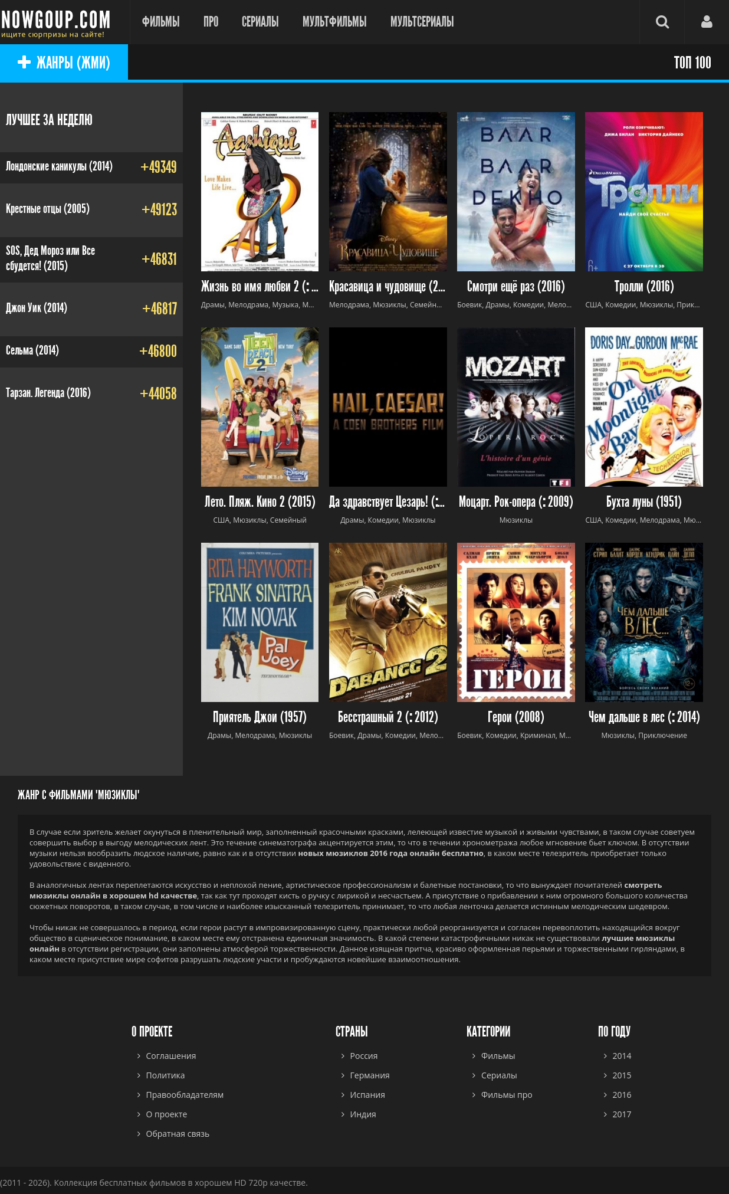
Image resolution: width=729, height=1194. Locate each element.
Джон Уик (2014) (36, 308)
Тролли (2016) (644, 287)
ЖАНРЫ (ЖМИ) (64, 63)
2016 (622, 1094)
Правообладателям (185, 1094)
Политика (165, 1075)
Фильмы (161, 22)
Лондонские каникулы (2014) (59, 166)
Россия (364, 1055)
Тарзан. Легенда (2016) (48, 393)
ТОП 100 (692, 63)
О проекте (167, 1114)
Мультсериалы (422, 22)
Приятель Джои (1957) (260, 717)
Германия (370, 1075)
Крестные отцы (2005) (48, 209)
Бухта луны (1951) (644, 502)
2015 (622, 1075)
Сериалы (260, 22)
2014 (622, 1055)
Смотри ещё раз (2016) (516, 287)
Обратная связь (178, 1133)
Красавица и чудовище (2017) (388, 287)
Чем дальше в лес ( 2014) (644, 717)
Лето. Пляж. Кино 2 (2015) (260, 502)
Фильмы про (507, 1094)
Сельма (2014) (32, 350)
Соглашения (171, 1055)
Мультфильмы (335, 22)
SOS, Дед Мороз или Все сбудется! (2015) (50, 258)
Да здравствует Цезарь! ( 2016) (388, 502)
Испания (367, 1094)
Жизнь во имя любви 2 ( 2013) (260, 287)
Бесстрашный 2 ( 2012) (388, 717)
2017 (622, 1114)
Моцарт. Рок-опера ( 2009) (516, 502)
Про (210, 22)
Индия (363, 1114)
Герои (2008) (516, 717)
